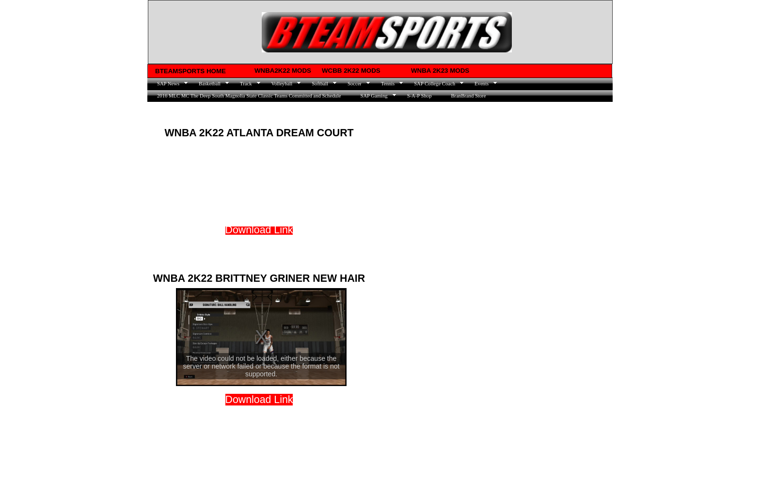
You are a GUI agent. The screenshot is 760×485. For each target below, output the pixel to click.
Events (482, 83)
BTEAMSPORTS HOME (190, 71)
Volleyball (282, 83)
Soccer (355, 83)
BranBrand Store (468, 95)
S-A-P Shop (419, 95)
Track (246, 83)
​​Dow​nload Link (259, 399)
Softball (320, 83)
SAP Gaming (373, 95)
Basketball (210, 83)
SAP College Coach (434, 83)
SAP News (168, 83)
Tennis (388, 83)
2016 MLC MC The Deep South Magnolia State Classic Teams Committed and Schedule (249, 95)
